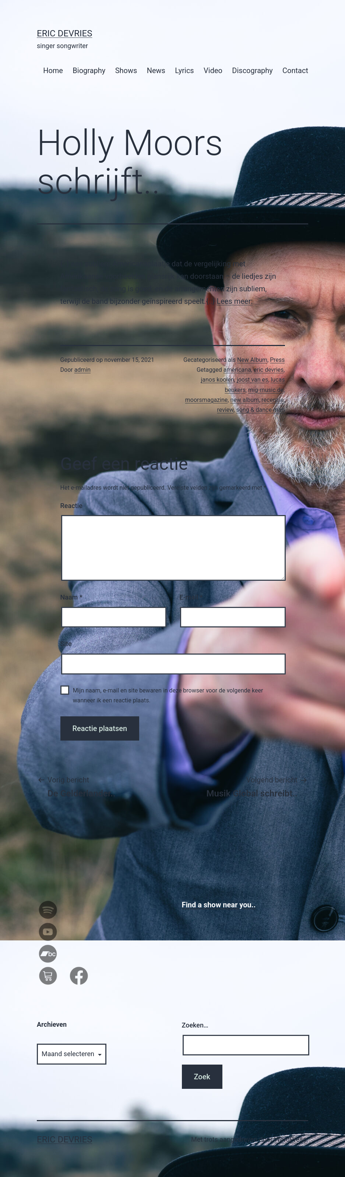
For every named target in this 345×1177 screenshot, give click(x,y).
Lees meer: (234, 301)
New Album (252, 359)
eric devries (269, 369)
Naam (71, 597)
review (225, 409)
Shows (126, 70)
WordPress (290, 1139)
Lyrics (184, 70)
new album (244, 399)
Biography (89, 70)
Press (277, 359)
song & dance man (260, 409)
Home (53, 70)
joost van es (252, 379)
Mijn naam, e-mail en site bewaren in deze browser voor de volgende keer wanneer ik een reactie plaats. (168, 695)
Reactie (71, 506)
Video (213, 70)
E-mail (191, 597)
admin (82, 369)
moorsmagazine (206, 399)
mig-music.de (266, 389)
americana (237, 369)
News (156, 70)
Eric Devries (64, 33)
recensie (272, 399)
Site (66, 644)
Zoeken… (195, 1025)
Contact (295, 70)
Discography (252, 70)
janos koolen (217, 379)
